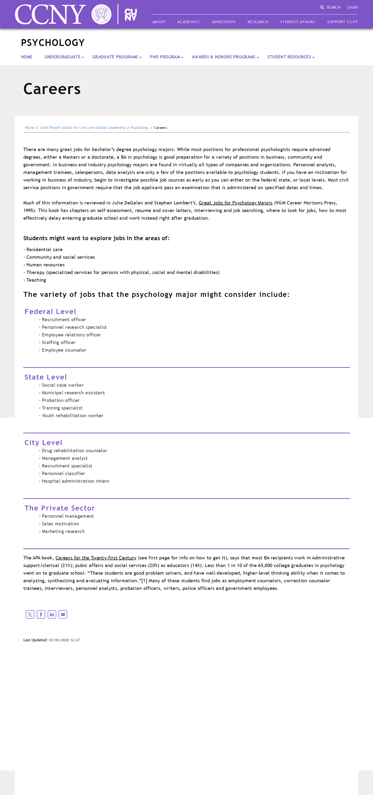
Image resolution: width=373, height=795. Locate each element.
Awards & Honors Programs (223, 57)
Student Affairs (297, 21)
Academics (188, 21)
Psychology (139, 128)
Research (258, 21)
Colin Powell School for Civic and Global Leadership (82, 128)
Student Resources (289, 57)
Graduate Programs (115, 57)
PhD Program (165, 57)
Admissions (224, 21)
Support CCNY (342, 21)
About (159, 21)
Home (27, 57)
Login (352, 7)
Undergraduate (63, 57)
